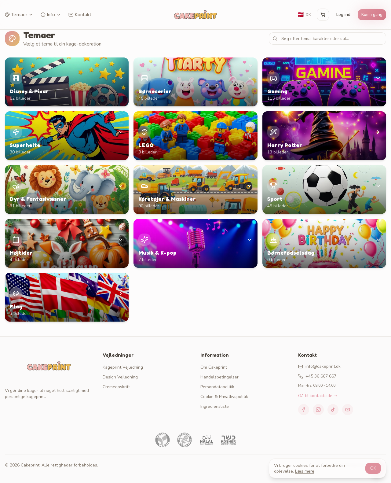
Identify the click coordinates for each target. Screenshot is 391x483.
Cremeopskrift (116, 387)
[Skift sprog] (304, 14)
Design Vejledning (120, 377)
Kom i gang (371, 14)
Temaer (19, 14)
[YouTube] (347, 409)
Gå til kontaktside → (318, 396)
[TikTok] (332, 409)
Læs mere (304, 471)
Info (51, 14)
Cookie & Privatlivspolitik (224, 397)
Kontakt (79, 14)
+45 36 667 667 (317, 376)
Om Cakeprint (213, 367)
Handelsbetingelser (219, 377)
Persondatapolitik (217, 387)
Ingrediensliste (214, 406)
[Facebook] (303, 409)
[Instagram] (318, 409)
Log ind (343, 14)
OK (373, 468)
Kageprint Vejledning (123, 367)
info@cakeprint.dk (319, 366)
